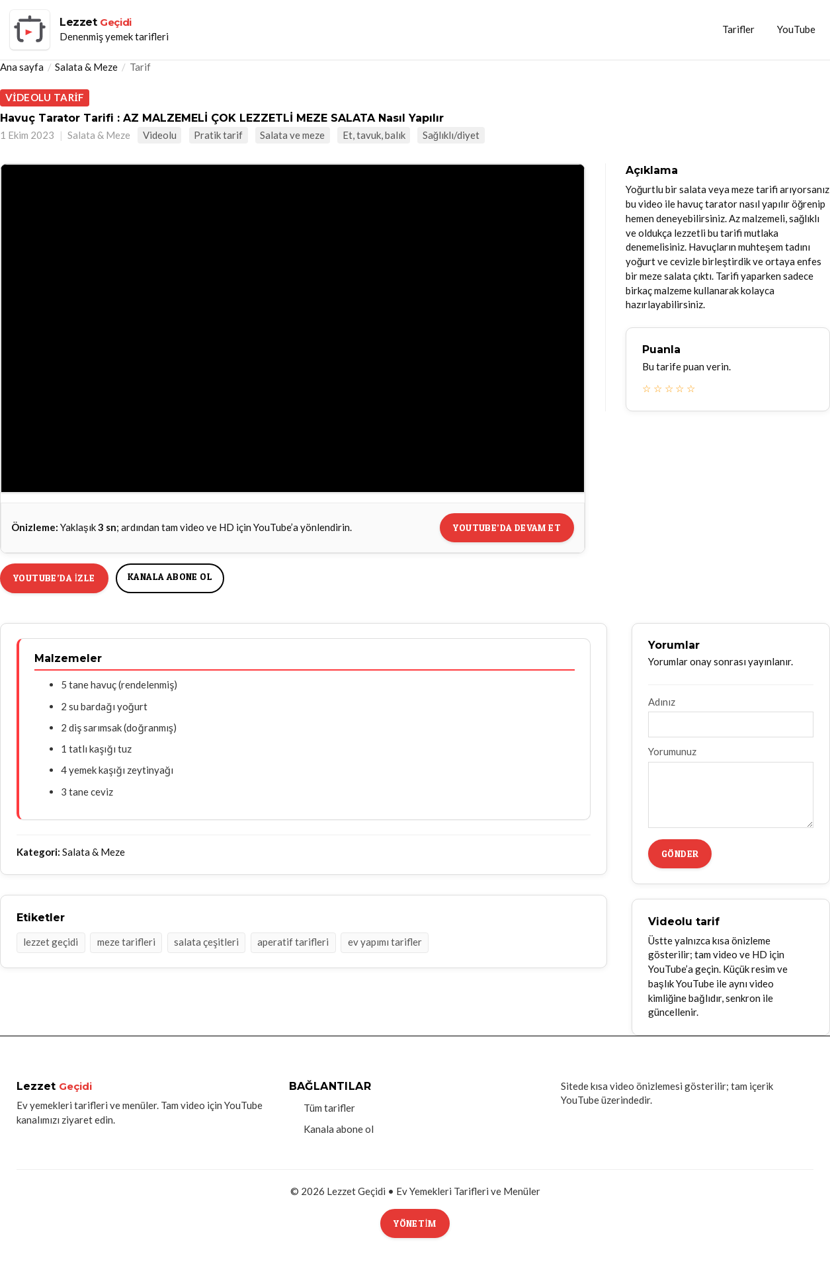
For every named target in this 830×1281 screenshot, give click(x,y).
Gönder (679, 853)
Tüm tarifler (329, 1108)
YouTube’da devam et (507, 527)
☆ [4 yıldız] (679, 388)
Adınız (661, 702)
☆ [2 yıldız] (657, 388)
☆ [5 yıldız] (690, 388)
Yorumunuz (672, 751)
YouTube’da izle (54, 577)
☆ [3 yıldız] (669, 388)
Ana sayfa (22, 67)
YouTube (796, 29)
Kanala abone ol (170, 576)
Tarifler (738, 29)
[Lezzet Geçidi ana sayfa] (89, 30)
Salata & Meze (86, 67)
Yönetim (415, 1223)
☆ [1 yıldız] (646, 388)
